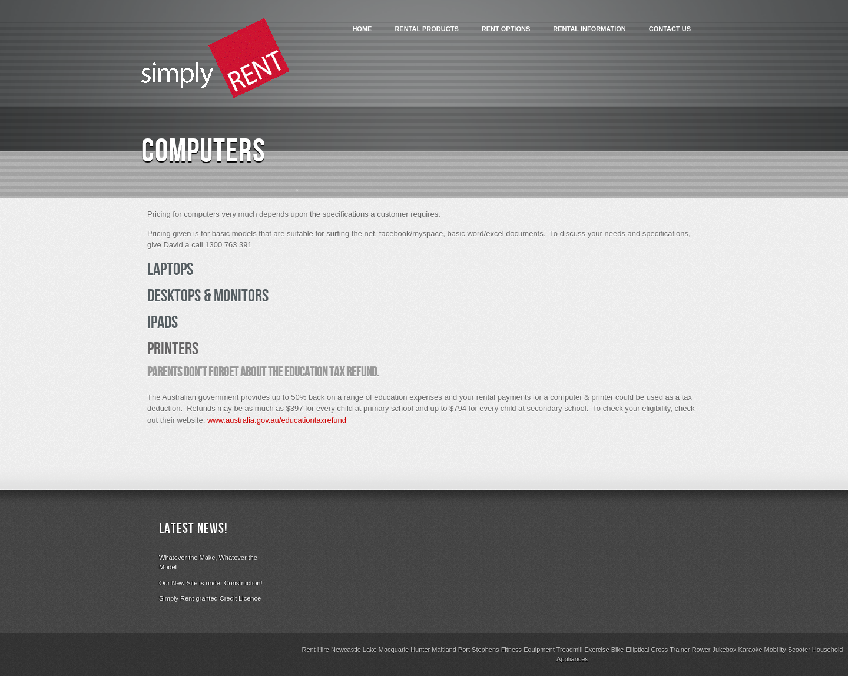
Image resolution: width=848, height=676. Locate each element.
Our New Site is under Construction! (210, 582)
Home (362, 28)
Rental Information (589, 28)
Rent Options (506, 28)
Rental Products (426, 28)
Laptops (170, 271)
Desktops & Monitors (208, 298)
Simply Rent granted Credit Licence (210, 598)
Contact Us (670, 28)
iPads (162, 324)
